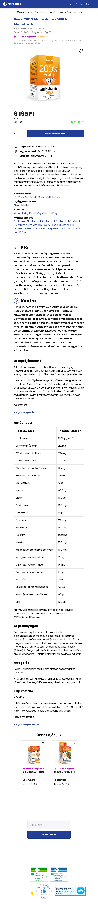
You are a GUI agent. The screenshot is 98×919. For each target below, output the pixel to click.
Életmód (52, 12)
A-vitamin (20, 221)
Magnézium (53, 228)
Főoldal (30, 12)
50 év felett (44, 197)
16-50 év (19, 197)
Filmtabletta (21, 205)
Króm (22, 232)
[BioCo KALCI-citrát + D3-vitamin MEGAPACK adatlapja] (33, 764)
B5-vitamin (74, 221)
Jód (16, 232)
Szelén (77, 228)
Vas (63, 228)
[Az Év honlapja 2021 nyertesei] (44, 891)
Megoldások (65, 12)
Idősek (56, 197)
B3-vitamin (60, 221)
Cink (69, 228)
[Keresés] (71, 4)
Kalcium (41, 228)
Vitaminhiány (49, 213)
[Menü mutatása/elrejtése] (93, 4)
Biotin (54, 225)
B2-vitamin (46, 221)
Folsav (46, 225)
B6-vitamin (20, 225)
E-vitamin (29, 228)
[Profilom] (76, 4)
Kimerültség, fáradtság (27, 213)
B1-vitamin (33, 221)
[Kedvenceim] (82, 4)
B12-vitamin (35, 225)
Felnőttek (30, 197)
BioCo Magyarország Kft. (37, 32)
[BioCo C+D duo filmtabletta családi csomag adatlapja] (64, 764)
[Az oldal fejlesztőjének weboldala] (49, 914)
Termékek (41, 12)
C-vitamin (65, 225)
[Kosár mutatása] (87, 4)
